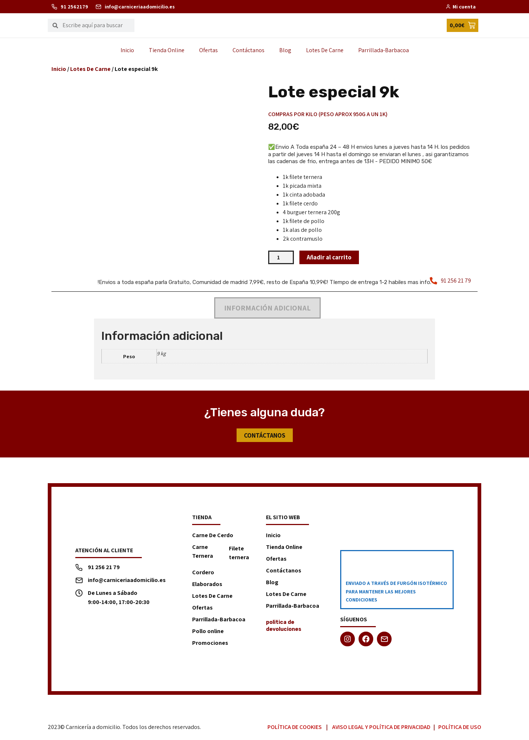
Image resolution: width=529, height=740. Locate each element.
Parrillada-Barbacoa (383, 50)
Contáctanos (248, 50)
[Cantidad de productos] (281, 258)
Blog (285, 50)
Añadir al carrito (331, 257)
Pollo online (208, 632)
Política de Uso (459, 728)
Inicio (127, 50)
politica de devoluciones (283, 626)
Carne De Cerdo (212, 536)
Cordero (203, 573)
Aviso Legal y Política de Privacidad (381, 728)
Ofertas (208, 50)
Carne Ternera (202, 552)
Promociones (210, 643)
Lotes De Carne (324, 50)
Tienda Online (166, 50)
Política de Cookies (294, 728)
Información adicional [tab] (267, 308)
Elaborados (207, 585)
